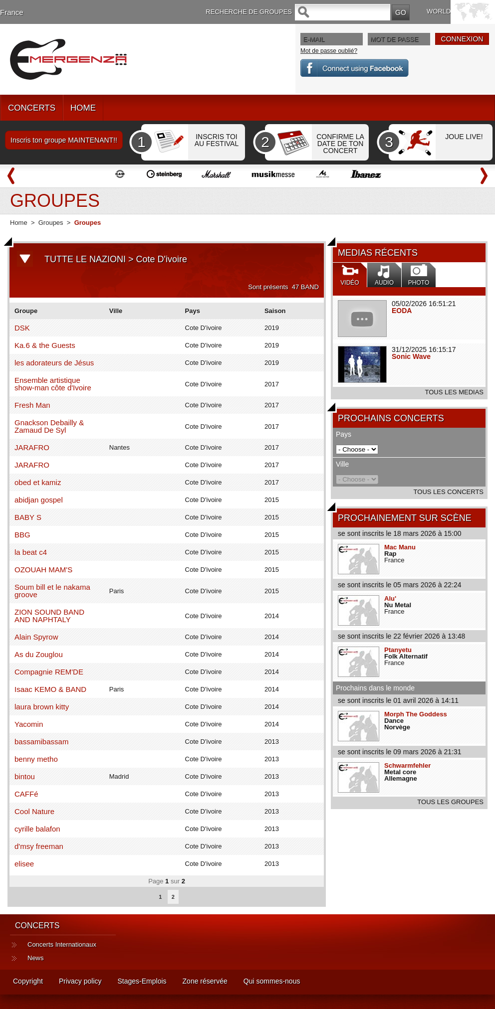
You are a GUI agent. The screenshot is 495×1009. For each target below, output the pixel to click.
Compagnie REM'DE (48, 672)
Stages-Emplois (142, 981)
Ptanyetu (398, 650)
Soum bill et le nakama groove (52, 591)
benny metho (36, 759)
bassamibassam (41, 741)
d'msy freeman (38, 846)
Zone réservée (205, 981)
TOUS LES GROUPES (450, 802)
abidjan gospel (38, 500)
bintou (24, 776)
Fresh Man (32, 405)
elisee (24, 863)
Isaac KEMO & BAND (50, 689)
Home (18, 222)
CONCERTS (31, 108)
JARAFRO (31, 447)
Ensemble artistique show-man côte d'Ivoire (52, 384)
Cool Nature (34, 811)
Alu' (390, 598)
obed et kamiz (37, 482)
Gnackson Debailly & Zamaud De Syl (49, 426)
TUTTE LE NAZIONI (85, 259)
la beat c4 (30, 552)
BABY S (27, 517)
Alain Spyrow (36, 637)
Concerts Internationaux (61, 944)
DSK (22, 328)
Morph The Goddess (415, 714)
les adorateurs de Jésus (54, 362)
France (11, 12)
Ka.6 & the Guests (44, 345)
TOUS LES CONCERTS (449, 492)
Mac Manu (400, 547)
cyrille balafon (37, 829)
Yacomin (28, 724)
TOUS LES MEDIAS (454, 392)
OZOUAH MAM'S (43, 569)
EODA (402, 311)
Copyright (28, 981)
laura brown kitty (41, 706)
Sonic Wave (411, 356)
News (35, 958)
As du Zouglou (38, 654)
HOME (83, 108)
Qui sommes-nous (272, 981)
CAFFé (26, 794)
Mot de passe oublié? (328, 50)
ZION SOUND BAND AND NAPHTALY (49, 616)
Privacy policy (80, 981)
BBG (22, 534)
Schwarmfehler (407, 765)
